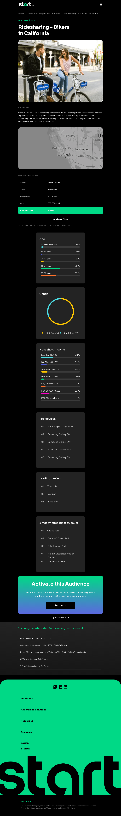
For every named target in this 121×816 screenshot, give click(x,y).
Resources (27, 721)
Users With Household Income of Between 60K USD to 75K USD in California (53, 652)
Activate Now (60, 219)
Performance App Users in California (35, 638)
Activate (60, 605)
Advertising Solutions (33, 709)
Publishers (27, 698)
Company (26, 732)
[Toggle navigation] (100, 4)
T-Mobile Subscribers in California (34, 666)
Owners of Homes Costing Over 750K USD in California (43, 645)
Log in (25, 743)
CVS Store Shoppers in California (34, 659)
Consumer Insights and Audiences (44, 13)
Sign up (25, 748)
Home (21, 13)
